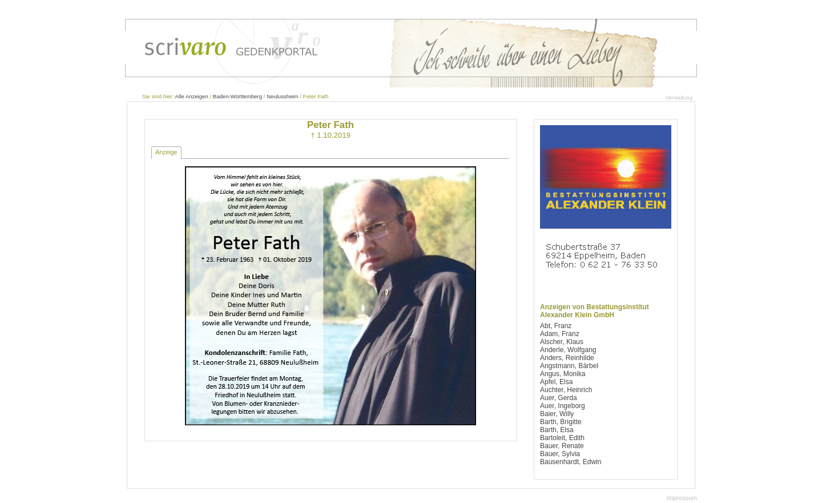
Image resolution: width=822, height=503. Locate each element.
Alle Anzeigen (191, 96)
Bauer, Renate (562, 446)
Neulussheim (282, 96)
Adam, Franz (559, 334)
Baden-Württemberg (237, 96)
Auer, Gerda (558, 398)
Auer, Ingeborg (562, 406)
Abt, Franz (555, 326)
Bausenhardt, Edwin (570, 462)
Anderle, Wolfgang (568, 350)
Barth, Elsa (557, 430)
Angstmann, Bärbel (569, 366)
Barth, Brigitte (561, 422)
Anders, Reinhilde (567, 358)
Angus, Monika (562, 374)
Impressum (682, 497)
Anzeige (166, 152)
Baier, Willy (557, 414)
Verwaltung (679, 97)
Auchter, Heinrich (566, 390)
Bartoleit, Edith (562, 438)
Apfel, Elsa (556, 382)
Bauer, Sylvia (560, 454)
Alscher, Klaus (561, 342)
